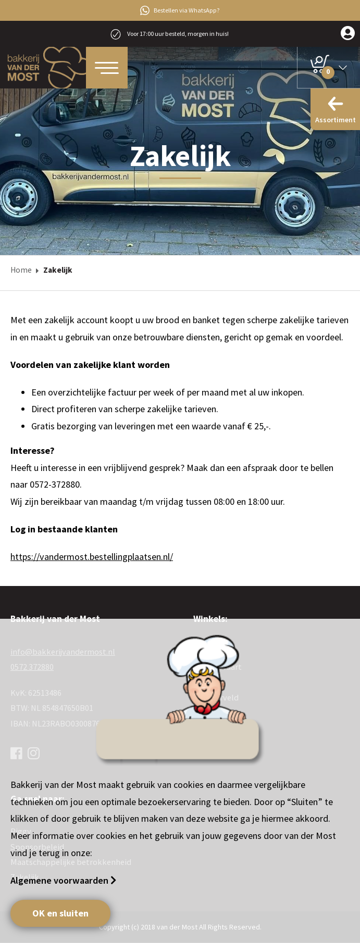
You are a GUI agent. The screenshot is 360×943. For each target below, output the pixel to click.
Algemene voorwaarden (60, 880)
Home (21, 270)
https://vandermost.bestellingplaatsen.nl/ (91, 557)
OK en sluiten (60, 913)
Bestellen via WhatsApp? (180, 10)
